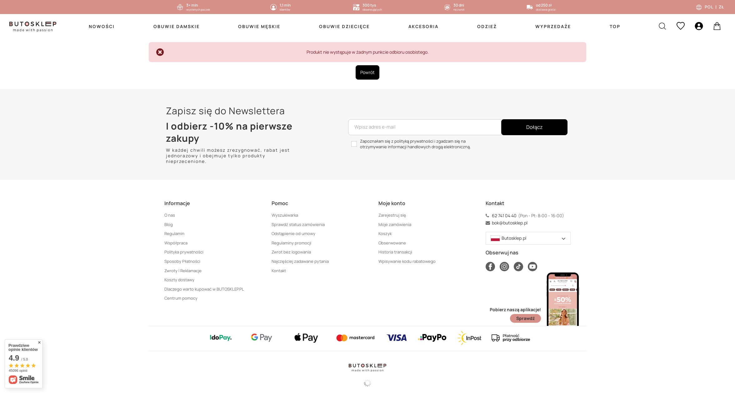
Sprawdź (525, 318)
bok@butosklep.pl (510, 223)
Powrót (367, 72)
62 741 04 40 (504, 216)
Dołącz (534, 127)
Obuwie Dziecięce (344, 26)
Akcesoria (423, 26)
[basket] (717, 27)
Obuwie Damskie (176, 26)
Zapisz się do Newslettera (225, 111)
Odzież (487, 26)
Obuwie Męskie (259, 26)
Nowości (102, 26)
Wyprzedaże (553, 26)
